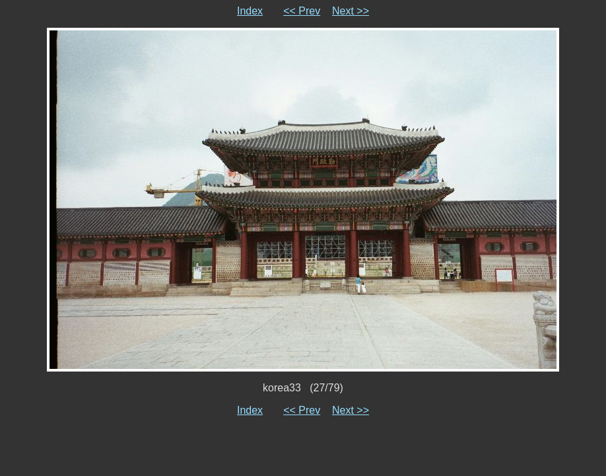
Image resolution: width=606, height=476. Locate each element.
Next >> (350, 11)
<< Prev (301, 11)
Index (250, 11)
